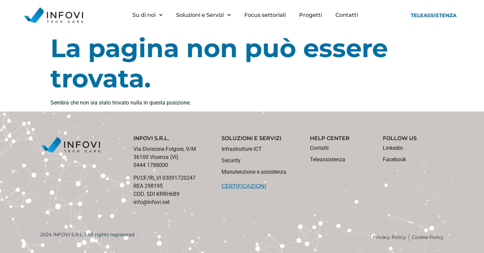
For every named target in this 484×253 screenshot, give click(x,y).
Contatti (346, 15)
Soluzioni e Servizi (203, 15)
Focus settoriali (265, 15)
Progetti (310, 15)
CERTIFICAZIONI (243, 186)
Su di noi (147, 15)
